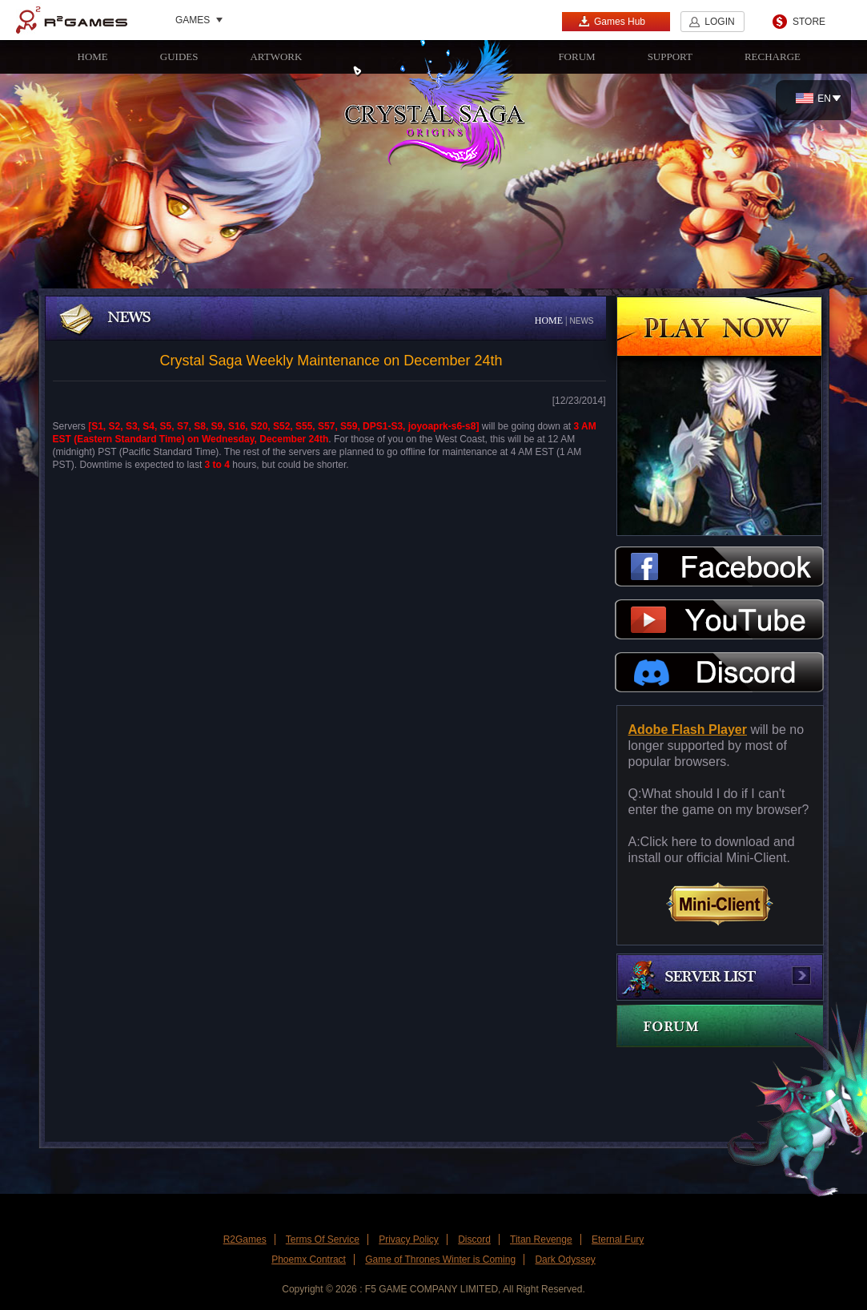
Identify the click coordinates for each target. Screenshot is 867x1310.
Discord (474, 1239)
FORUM (576, 56)
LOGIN (719, 21)
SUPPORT (670, 56)
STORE (809, 21)
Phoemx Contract (308, 1259)
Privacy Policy (409, 1239)
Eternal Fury (618, 1239)
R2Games (71, 20)
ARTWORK (276, 56)
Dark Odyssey (565, 1259)
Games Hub (611, 21)
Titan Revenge (541, 1239)
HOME (93, 56)
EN (813, 98)
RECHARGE (773, 56)
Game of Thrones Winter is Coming (440, 1259)
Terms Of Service (322, 1239)
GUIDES (179, 56)
